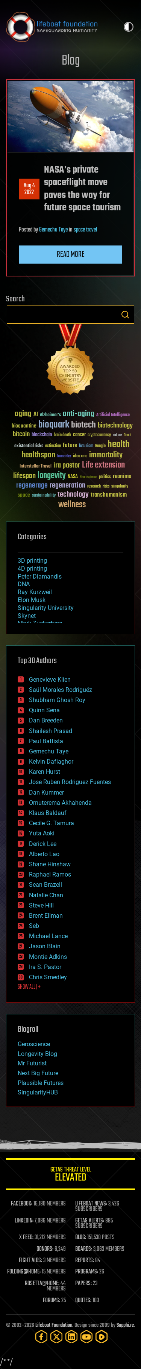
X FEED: (26, 1237)
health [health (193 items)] (119, 444)
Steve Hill (41, 905)
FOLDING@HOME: (24, 1272)
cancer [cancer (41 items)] (79, 435)
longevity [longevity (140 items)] (52, 476)
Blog (71, 61)
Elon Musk (31, 599)
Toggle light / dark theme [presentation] (128, 27)
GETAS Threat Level (70, 1175)
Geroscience (34, 1044)
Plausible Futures (41, 1083)
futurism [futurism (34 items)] (86, 446)
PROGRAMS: (86, 1272)
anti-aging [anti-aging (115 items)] (78, 414)
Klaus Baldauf (48, 812)
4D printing (32, 568)
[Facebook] (41, 1336)
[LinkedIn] (71, 1336)
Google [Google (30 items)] (100, 446)
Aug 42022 (29, 189)
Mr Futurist (32, 1063)
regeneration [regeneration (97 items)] (67, 485)
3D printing (32, 560)
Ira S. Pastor (45, 967)
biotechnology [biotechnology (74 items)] (115, 426)
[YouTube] (86, 1336)
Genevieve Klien (50, 679)
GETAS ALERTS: (89, 1221)
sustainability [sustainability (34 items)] (44, 496)
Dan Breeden (46, 720)
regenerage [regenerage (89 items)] (32, 486)
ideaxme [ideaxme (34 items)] (80, 456)
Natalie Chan (46, 895)
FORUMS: (51, 1301)
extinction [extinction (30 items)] (53, 446)
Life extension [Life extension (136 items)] (103, 465)
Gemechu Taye (53, 230)
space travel (85, 230)
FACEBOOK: (21, 1204)
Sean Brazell (45, 884)
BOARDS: (83, 1249)
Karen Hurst (44, 771)
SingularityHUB (38, 1092)
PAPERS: (83, 1284)
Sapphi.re (125, 1325)
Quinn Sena (44, 710)
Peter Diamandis (40, 576)
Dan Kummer (46, 792)
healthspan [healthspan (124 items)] (38, 455)
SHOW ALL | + (29, 987)
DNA (24, 584)
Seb (34, 925)
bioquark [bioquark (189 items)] (53, 425)
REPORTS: (84, 1261)
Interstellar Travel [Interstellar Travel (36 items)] (36, 466)
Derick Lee (42, 843)
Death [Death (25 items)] (127, 435)
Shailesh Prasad (50, 731)
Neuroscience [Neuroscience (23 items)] (88, 477)
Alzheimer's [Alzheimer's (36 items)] (50, 415)
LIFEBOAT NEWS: (91, 1204)
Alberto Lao (44, 854)
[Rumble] (102, 1336)
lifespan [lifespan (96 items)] (24, 476)
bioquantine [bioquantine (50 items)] (24, 426)
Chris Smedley (48, 977)
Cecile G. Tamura (51, 823)
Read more (71, 254)
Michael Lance (48, 936)
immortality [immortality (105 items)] (106, 455)
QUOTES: (83, 1301)
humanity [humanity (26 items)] (64, 456)
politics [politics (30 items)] (105, 477)
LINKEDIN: (24, 1221)
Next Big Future (38, 1073)
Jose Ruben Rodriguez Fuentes (70, 782)
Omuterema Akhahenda (60, 802)
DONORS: (44, 1249)
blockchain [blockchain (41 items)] (42, 435)
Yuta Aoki (42, 833)
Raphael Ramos (50, 874)
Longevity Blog (37, 1053)
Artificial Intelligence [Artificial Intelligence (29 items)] (113, 415)
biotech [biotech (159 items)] (83, 425)
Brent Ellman (46, 915)
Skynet (27, 615)
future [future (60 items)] (70, 445)
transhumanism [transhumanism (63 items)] (109, 495)
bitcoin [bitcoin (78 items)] (21, 434)
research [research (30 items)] (94, 486)
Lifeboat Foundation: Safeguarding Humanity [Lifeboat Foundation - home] (51, 27)
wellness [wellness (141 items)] (72, 505)
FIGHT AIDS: (30, 1261)
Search (125, 315)
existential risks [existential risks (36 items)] (28, 446)
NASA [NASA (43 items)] (73, 477)
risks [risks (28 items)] (106, 486)
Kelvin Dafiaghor (51, 761)
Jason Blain (45, 946)
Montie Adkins (48, 956)
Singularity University (46, 607)
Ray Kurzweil (35, 592)
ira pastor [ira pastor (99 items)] (66, 465)
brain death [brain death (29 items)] (62, 435)
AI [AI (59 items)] (35, 414)
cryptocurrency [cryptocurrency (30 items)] (99, 435)
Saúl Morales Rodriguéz (60, 689)
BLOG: (80, 1237)
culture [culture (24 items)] (117, 435)
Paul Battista (46, 741)
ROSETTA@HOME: (42, 1284)
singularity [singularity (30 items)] (119, 486)
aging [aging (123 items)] (23, 414)
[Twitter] (56, 1336)
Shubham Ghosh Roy (57, 700)
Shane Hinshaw (50, 864)
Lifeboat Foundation (53, 1325)
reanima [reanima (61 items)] (122, 476)
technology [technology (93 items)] (73, 495)
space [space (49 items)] (24, 495)
